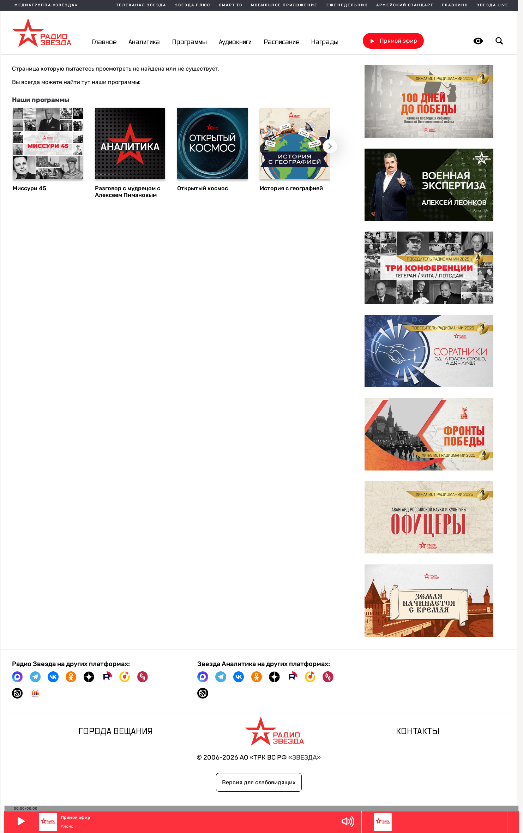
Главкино (455, 5)
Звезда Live (493, 5)
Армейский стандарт (404, 5)
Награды (324, 42)
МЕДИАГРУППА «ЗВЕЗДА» (46, 5)
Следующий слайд (330, 146)
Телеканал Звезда (141, 5)
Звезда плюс (192, 5)
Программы (189, 42)
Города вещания (115, 731)
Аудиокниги (235, 42)
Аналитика (144, 42)
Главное (104, 42)
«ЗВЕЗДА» (304, 757)
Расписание (281, 42)
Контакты (417, 731)
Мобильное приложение (284, 5)
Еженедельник (347, 5)
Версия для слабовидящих (259, 782)
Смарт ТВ (230, 5)
